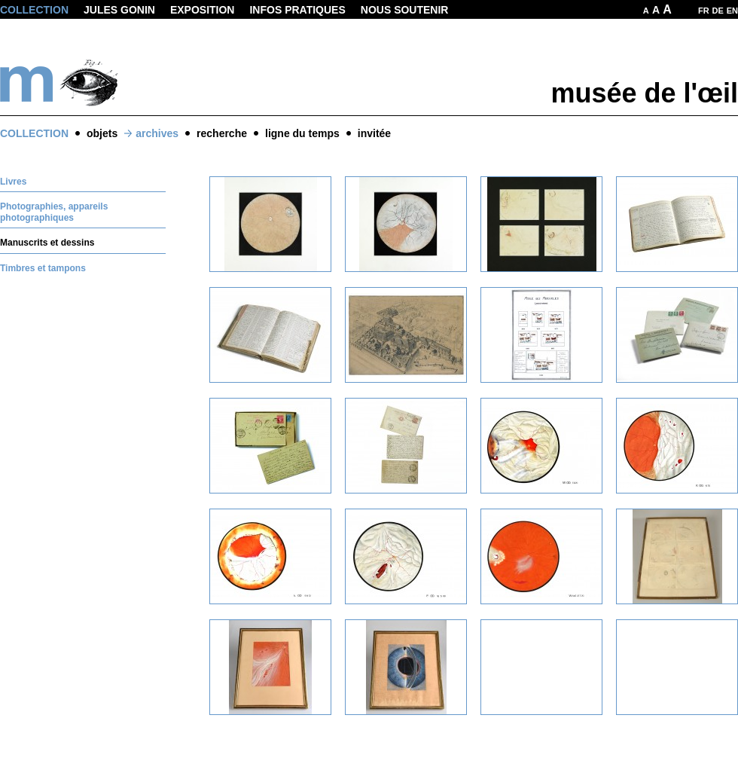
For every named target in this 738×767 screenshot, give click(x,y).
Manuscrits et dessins (47, 242)
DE (718, 10)
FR (703, 10)
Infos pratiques (297, 10)
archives (157, 133)
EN (732, 10)
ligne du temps (302, 133)
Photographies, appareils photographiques (54, 211)
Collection (34, 10)
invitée (374, 133)
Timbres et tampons (43, 268)
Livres (13, 181)
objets (102, 133)
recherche (222, 133)
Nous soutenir (405, 10)
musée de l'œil (644, 93)
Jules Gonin (119, 10)
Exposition (202, 10)
